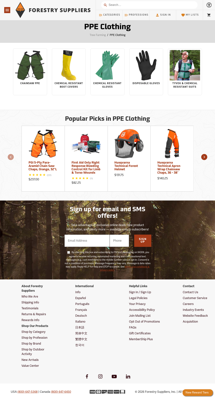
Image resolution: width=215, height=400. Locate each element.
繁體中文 (81, 339)
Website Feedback (195, 316)
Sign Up (143, 240)
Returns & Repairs (34, 314)
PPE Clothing (117, 35)
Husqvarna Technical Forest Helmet (126, 166)
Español (80, 298)
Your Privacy (137, 304)
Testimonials (30, 308)
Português (82, 304)
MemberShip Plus (141, 339)
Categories (109, 15)
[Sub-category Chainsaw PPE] (30, 71)
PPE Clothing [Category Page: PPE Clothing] (107, 27)
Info (77, 292)
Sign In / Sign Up (140, 292)
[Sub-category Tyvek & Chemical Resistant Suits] (185, 71)
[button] (11, 157)
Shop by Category (34, 332)
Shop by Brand (31, 343)
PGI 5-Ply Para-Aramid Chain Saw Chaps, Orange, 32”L (43, 166)
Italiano (80, 321)
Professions (136, 15)
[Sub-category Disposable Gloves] (146, 71)
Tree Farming (98, 35)
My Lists (190, 15)
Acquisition (190, 321)
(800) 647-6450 (61, 392)
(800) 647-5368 (27, 392)
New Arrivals (30, 360)
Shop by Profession (34, 338)
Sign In (163, 15)
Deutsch (81, 316)
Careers (188, 304)
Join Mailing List (140, 316)
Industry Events (193, 310)
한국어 (79, 345)
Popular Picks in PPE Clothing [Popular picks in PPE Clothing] (107, 119)
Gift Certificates (140, 333)
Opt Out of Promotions (144, 321)
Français (81, 310)
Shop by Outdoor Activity (33, 352)
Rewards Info (30, 320)
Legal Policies (138, 298)
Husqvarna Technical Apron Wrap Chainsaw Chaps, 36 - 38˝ (168, 167)
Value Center (30, 366)
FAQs (132, 327)
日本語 (79, 327)
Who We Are (30, 296)
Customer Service (195, 298)
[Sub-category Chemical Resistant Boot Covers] (69, 71)
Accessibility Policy (142, 310)
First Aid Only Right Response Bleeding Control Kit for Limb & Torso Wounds (86, 167)
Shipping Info (30, 302)
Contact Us (190, 292)
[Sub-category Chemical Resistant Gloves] (107, 71)
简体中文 (81, 333)
